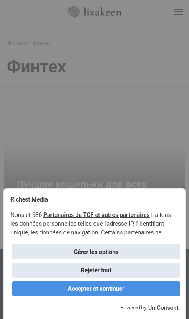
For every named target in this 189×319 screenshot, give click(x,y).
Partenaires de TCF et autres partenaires (96, 215)
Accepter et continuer (96, 288)
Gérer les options (96, 252)
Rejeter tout (96, 270)
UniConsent (163, 307)
